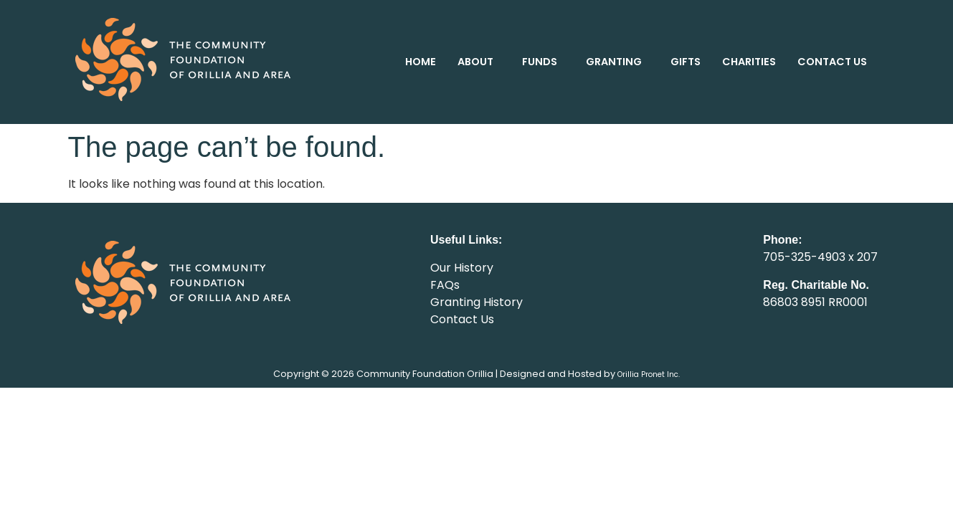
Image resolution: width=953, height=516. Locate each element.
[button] (479, 61)
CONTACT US (832, 61)
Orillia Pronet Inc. (648, 374)
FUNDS (539, 61)
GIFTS (685, 61)
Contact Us (462, 319)
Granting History (476, 302)
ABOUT (475, 61)
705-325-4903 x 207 (820, 257)
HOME (420, 61)
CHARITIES (749, 61)
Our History (461, 267)
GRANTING (614, 61)
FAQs (445, 285)
